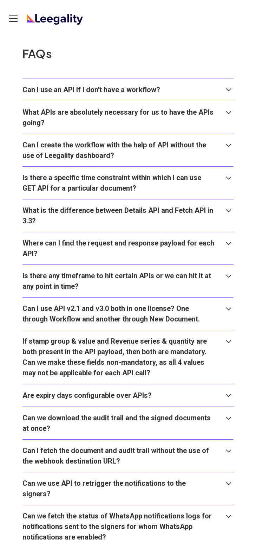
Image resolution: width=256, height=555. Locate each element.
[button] (14, 18)
